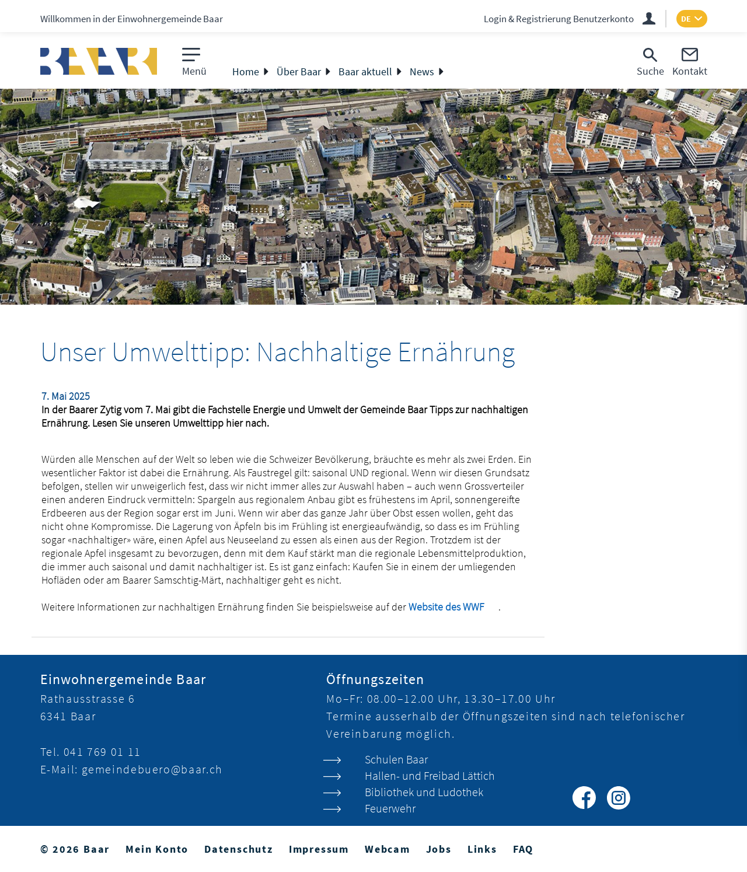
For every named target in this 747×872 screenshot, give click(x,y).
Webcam (387, 849)
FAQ (523, 849)
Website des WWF (454, 606)
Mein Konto (157, 849)
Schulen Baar (396, 759)
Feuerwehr (390, 808)
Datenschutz (238, 849)
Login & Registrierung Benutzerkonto (559, 18)
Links (482, 849)
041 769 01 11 (102, 751)
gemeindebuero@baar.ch (152, 769)
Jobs (439, 849)
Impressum (319, 849)
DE (686, 18)
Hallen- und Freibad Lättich (430, 775)
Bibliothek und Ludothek (424, 791)
